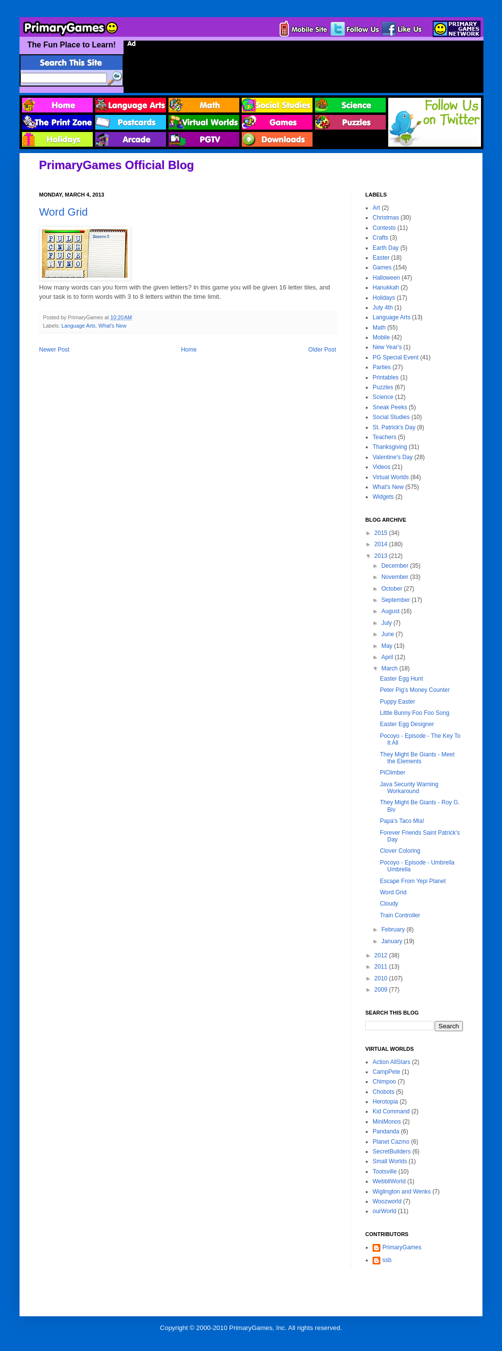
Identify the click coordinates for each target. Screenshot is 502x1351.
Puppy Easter (397, 701)
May (387, 645)
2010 (382, 978)
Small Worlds (390, 1161)
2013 (382, 556)
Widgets (383, 496)
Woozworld (387, 1201)
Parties (382, 367)
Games (382, 267)
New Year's (387, 347)
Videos (381, 467)
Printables (385, 377)
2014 (382, 544)
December (395, 565)
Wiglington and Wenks (402, 1191)
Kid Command (391, 1111)
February (393, 929)
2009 (382, 989)
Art (376, 207)
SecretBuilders (392, 1151)
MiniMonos (387, 1121)
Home (189, 349)
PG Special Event (395, 357)
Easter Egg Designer (407, 724)
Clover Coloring (400, 850)
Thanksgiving (390, 446)
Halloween (386, 277)
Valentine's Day (393, 457)
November (395, 577)
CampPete (386, 1071)
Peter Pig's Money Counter (415, 690)
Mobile (381, 337)
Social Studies (391, 417)
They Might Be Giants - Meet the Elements (417, 758)
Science (383, 397)
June (388, 634)
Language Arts (79, 326)
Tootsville (385, 1171)
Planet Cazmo (391, 1141)
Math (379, 327)
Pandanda (386, 1131)
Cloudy (389, 903)
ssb (387, 1260)
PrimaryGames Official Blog (116, 165)
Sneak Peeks (390, 407)
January (392, 941)
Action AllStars (391, 1062)
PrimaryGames (401, 1247)
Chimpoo (384, 1081)
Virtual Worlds (391, 477)
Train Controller (400, 915)
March (390, 668)
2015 (382, 533)
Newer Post (54, 349)
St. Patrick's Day (394, 427)
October (392, 588)
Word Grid (63, 212)
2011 (382, 966)
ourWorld (384, 1211)
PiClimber (392, 772)
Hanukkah (386, 287)
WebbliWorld (389, 1181)
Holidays (384, 297)
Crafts (380, 237)
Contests (384, 227)
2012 (382, 955)
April (388, 657)
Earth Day (385, 247)
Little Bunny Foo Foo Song (414, 712)
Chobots (384, 1091)
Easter (381, 257)
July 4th (383, 307)
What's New (112, 326)
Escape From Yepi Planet (413, 881)
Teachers (385, 437)
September (396, 600)
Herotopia (385, 1101)
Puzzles (383, 387)
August (391, 611)
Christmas (386, 217)
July (387, 623)
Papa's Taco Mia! (402, 821)
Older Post (322, 349)
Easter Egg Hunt (401, 678)
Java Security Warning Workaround (409, 788)
